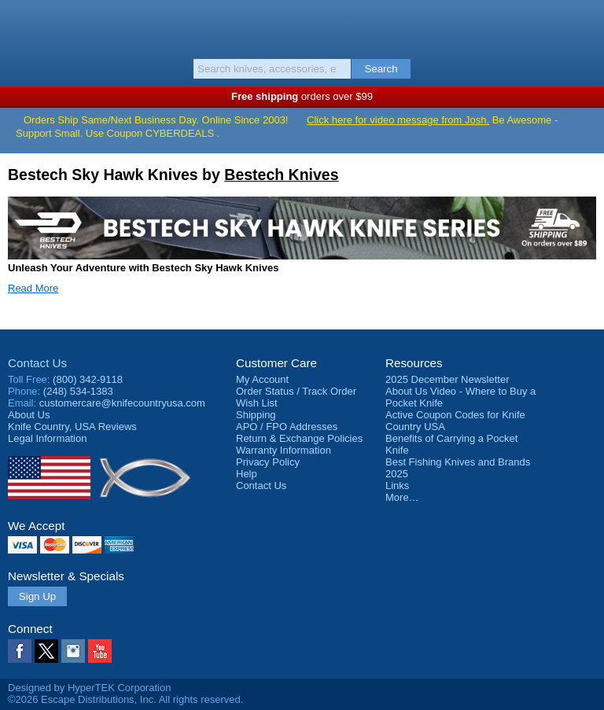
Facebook (19, 651)
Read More (33, 288)
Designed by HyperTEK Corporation (89, 687)
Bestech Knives (281, 174)
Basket (584, 25)
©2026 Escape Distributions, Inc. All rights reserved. (125, 699)
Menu (19, 25)
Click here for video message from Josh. (398, 120)
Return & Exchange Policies (299, 438)
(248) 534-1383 (78, 391)
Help (246, 474)
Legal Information (47, 438)
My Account (262, 379)
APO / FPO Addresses (286, 426)
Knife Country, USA (302, 27)
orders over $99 (302, 96)
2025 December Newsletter (447, 379)
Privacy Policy (268, 462)
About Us (29, 415)
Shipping (256, 415)
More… (402, 497)
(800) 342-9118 (88, 379)
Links (397, 485)
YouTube (100, 651)
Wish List (257, 403)
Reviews (72, 426)
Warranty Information (283, 450)
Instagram (73, 651)
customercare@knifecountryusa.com (122, 403)
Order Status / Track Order (296, 391)
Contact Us (37, 363)
